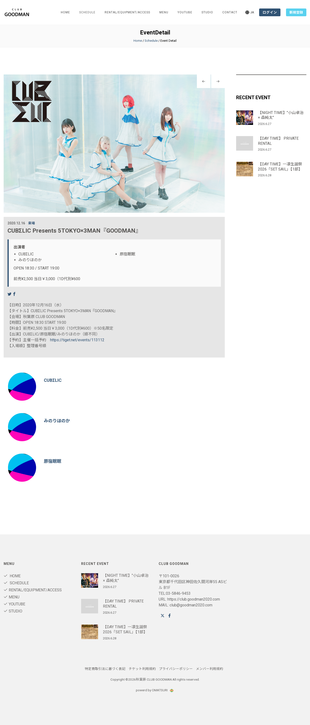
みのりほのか (57, 420)
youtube (185, 12)
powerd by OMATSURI (155, 690)
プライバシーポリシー (176, 669)
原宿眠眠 (52, 461)
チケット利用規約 (142, 669)
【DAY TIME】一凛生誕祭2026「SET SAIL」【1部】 (280, 166)
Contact (229, 12)
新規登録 (296, 12)
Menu (163, 12)
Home (65, 12)
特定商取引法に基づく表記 (105, 669)
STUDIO (207, 12)
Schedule (151, 40)
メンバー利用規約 (209, 669)
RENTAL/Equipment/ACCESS (127, 12)
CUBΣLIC (53, 380)
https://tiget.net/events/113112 (77, 340)
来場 (31, 223)
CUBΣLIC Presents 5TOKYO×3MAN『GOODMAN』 (74, 230)
